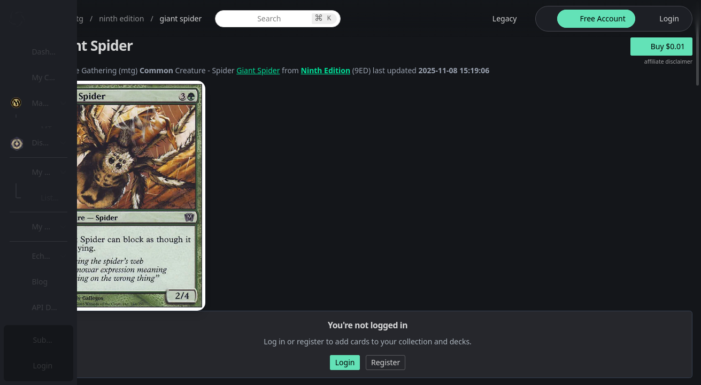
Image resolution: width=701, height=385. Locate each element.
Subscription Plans (67, 340)
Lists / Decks (66, 286)
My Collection (58, 77)
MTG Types (63, 206)
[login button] (663, 19)
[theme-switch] (544, 18)
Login (45, 365)
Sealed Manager (73, 312)
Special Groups (70, 180)
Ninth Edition (430, 70)
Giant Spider (362, 70)
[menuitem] (69, 52)
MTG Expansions (73, 129)
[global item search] (356, 18)
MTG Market (66, 154)
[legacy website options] (498, 19)
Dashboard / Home (68, 52)
